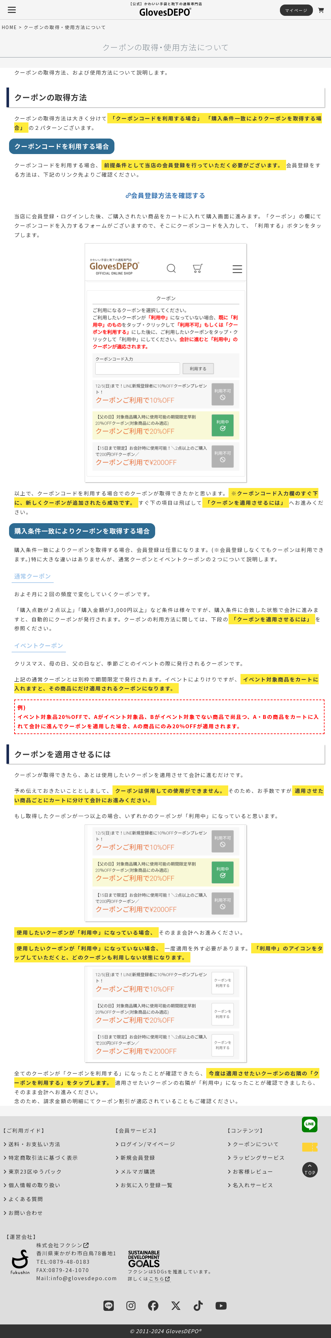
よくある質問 (25, 1199)
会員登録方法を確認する (168, 195)
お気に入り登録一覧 (147, 1185)
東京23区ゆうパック (35, 1171)
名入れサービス (253, 1185)
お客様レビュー (253, 1171)
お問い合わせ (25, 1213)
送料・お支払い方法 (34, 1144)
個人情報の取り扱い (34, 1185)
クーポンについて (256, 1144)
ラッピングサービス (259, 1157)
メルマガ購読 (138, 1171)
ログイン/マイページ (148, 1144)
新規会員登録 (138, 1157)
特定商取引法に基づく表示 (43, 1157)
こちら (159, 1278)
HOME (9, 27)
